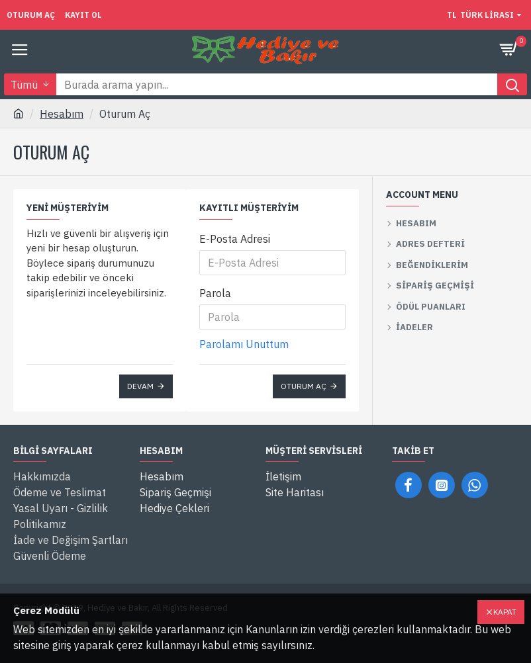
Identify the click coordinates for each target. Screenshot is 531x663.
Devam (140, 386)
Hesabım (61, 113)
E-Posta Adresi (234, 238)
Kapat (504, 612)
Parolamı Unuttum (244, 344)
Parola (215, 293)
